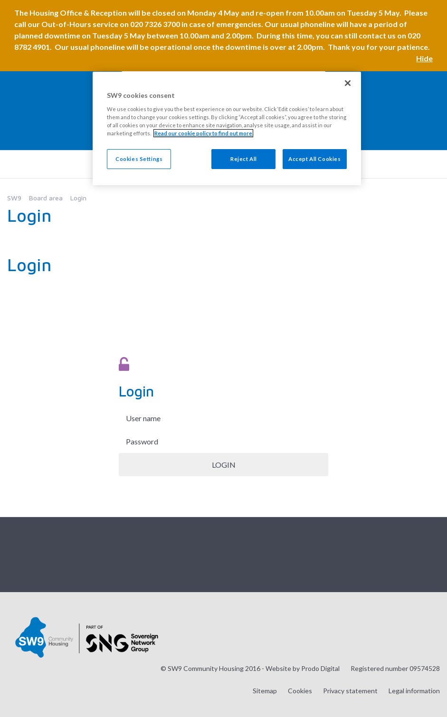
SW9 (14, 198)
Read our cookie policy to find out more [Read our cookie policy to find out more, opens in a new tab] (203, 133)
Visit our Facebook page (408, 554)
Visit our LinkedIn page (432, 554)
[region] (227, 128)
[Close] (347, 83)
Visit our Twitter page (384, 554)
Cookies (300, 691)
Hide (424, 58)
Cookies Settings (138, 159)
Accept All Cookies (314, 159)
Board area (46, 198)
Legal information (414, 691)
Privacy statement (350, 691)
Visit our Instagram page (361, 554)
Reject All (243, 159)
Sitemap (265, 691)
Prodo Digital (320, 668)
